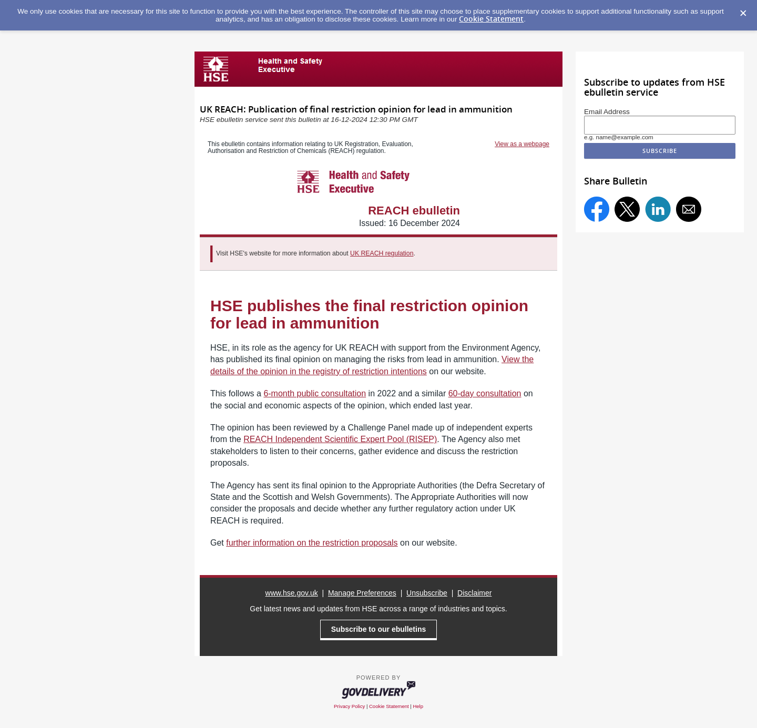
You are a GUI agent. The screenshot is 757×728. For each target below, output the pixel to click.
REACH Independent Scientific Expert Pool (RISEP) (340, 439)
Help (418, 706)
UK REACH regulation (381, 253)
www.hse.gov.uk (291, 593)
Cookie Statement (491, 19)
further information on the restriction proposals (311, 542)
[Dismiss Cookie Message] (743, 13)
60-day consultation (484, 393)
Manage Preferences (362, 593)
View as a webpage (522, 144)
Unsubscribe (426, 593)
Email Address (607, 112)
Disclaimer (474, 593)
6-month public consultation (314, 393)
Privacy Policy (349, 706)
